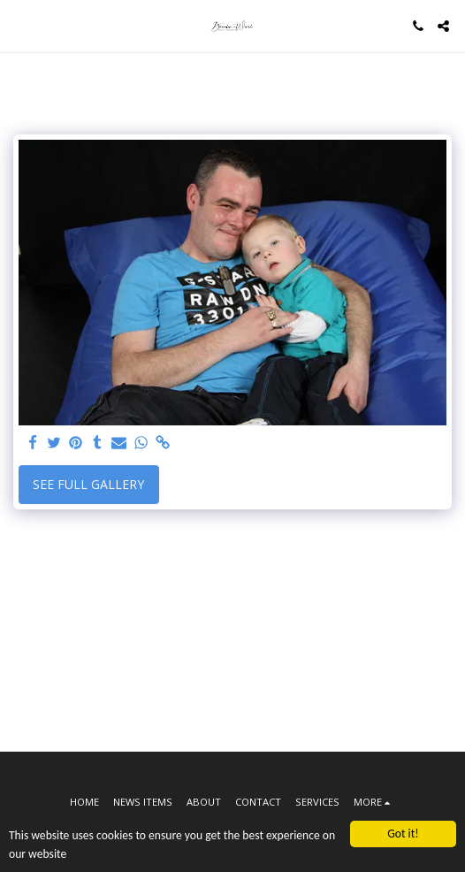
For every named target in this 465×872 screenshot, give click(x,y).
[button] (19, 25)
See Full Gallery (88, 484)
